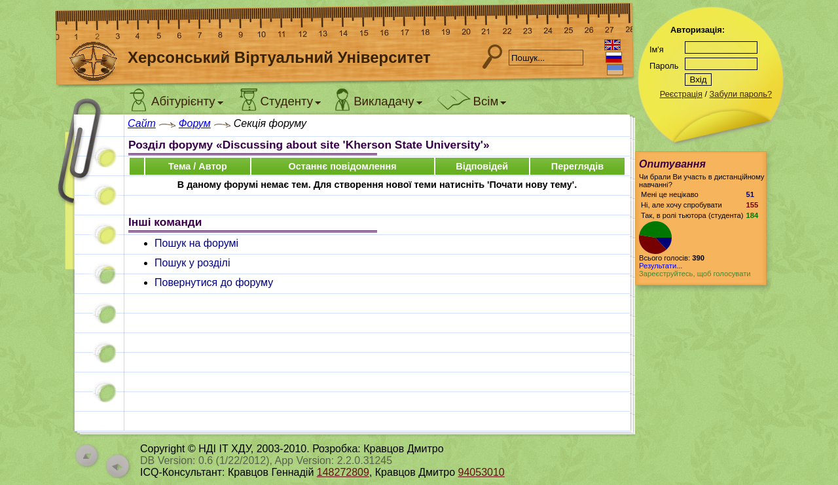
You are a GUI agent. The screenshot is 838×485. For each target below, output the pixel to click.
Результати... (660, 266)
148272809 (343, 472)
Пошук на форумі (196, 243)
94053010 (481, 472)
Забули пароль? (741, 94)
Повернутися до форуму (214, 282)
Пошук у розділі (192, 262)
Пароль (663, 66)
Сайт (142, 123)
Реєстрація (681, 94)
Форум (195, 123)
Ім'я (656, 49)
